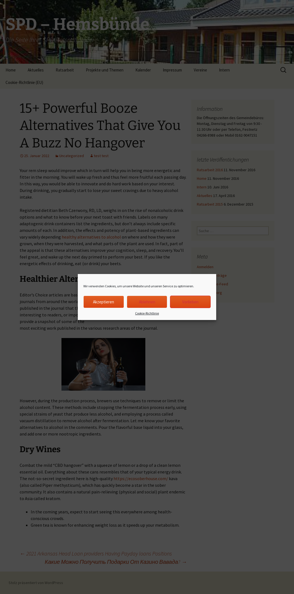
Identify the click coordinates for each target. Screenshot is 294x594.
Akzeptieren (103, 301)
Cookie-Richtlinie (147, 313)
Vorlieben (190, 301)
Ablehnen (147, 301)
